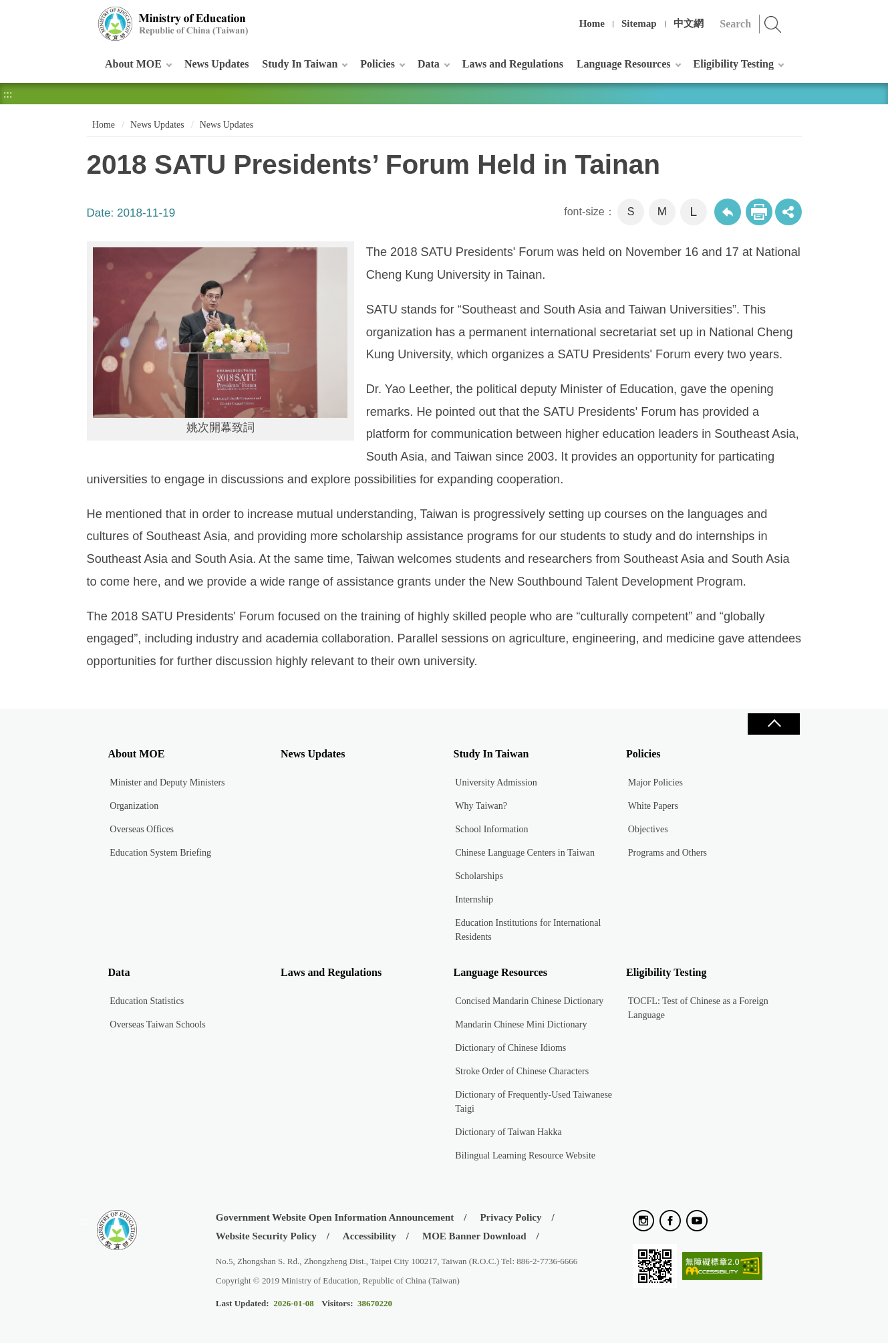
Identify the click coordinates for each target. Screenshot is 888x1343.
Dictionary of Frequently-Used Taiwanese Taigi (533, 1102)
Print (759, 212)
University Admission (496, 782)
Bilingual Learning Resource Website (525, 1155)
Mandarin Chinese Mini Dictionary (521, 1024)
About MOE (133, 64)
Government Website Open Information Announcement (335, 1217)
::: (84, 16)
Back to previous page (727, 212)
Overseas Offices (142, 829)
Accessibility (369, 1236)
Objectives (648, 829)
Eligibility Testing (734, 64)
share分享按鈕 (788, 212)
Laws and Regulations (512, 64)
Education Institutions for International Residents (528, 930)
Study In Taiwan (299, 64)
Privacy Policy (510, 1217)
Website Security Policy (266, 1236)
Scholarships (479, 876)
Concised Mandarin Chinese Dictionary (529, 1001)
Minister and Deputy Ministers (167, 782)
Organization (134, 806)
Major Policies (655, 782)
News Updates (216, 64)
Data (429, 64)
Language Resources (624, 64)
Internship (474, 899)
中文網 (689, 23)
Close (774, 724)
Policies (377, 64)
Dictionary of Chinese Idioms (510, 1048)
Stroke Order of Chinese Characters (522, 1071)
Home (592, 23)
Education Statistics (147, 1001)
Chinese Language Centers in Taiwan (525, 853)
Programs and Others (667, 853)
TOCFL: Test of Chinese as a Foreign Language (698, 1008)
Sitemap (639, 23)
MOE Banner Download (474, 1236)
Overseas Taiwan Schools (157, 1024)
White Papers (653, 806)
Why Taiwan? (481, 806)
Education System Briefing (160, 853)
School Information (491, 829)
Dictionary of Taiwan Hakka (508, 1132)
